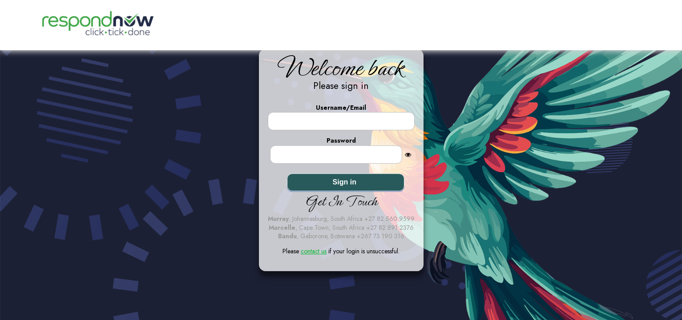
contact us (314, 251)
